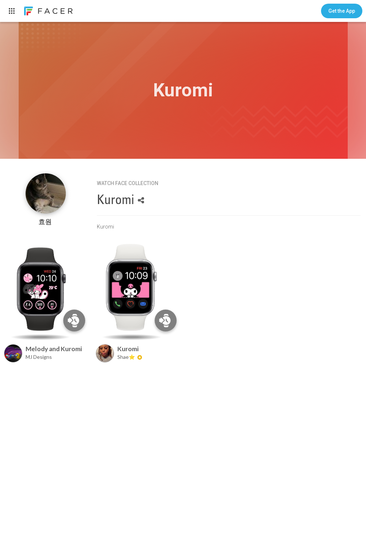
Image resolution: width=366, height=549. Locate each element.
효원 (45, 222)
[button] (341, 11)
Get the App (341, 11)
